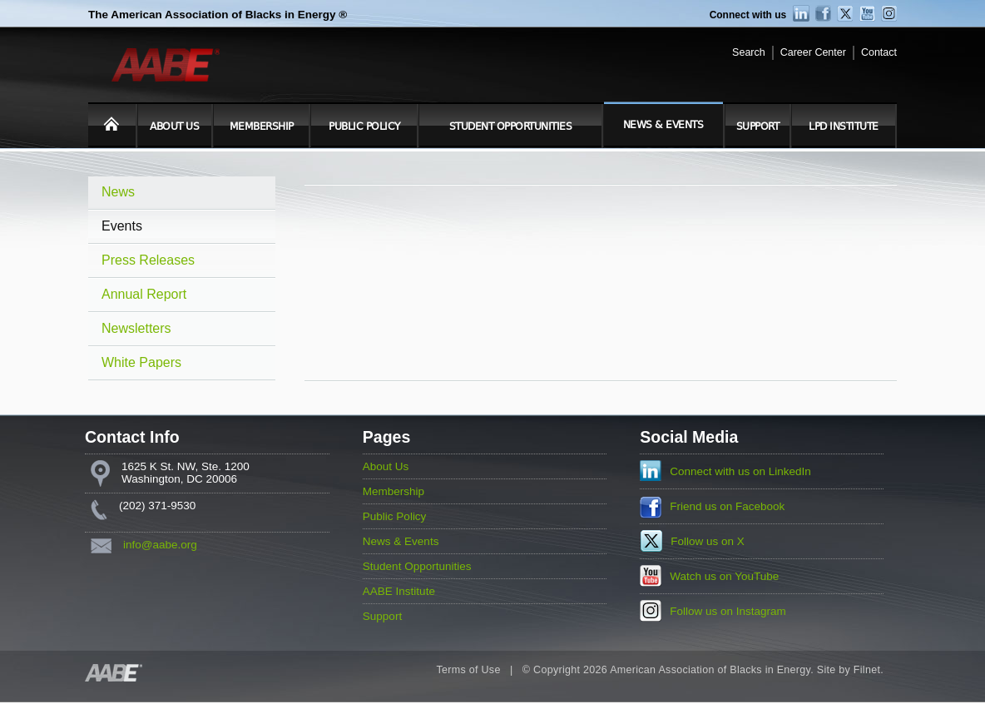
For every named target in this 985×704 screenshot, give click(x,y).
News (118, 192)
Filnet (867, 670)
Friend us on (727, 506)
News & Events (663, 125)
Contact (879, 52)
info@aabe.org (160, 544)
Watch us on (724, 576)
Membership (262, 126)
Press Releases (148, 260)
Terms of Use (468, 670)
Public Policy (364, 126)
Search (748, 52)
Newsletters (136, 328)
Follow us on (708, 541)
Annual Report (143, 294)
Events (121, 226)
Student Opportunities (510, 126)
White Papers (141, 362)
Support (758, 126)
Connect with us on (740, 471)
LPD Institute (844, 126)
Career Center (813, 52)
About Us (174, 126)
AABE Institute (399, 591)
